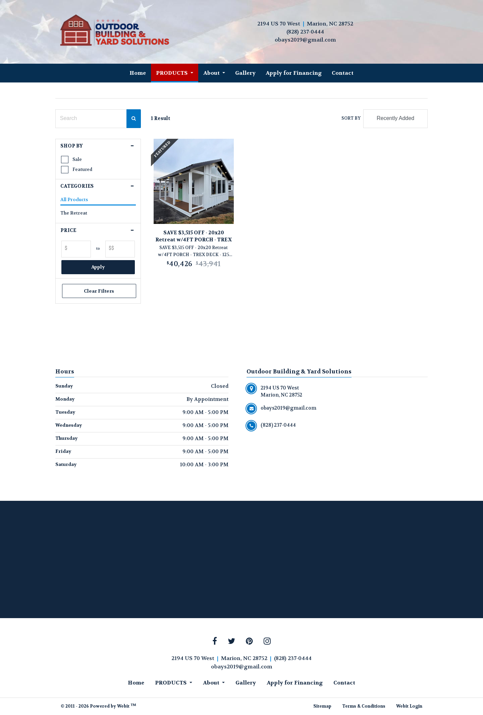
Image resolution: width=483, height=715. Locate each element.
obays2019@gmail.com (305, 39)
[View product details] (193, 181)
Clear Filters (98, 291)
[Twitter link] (231, 641)
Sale (77, 159)
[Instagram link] (267, 641)
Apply (98, 267)
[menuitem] (137, 73)
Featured (82, 169)
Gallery (245, 72)
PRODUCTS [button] (172, 72)
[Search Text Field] (91, 118)
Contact (343, 72)
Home (137, 72)
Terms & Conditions (363, 706)
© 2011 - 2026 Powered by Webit (98, 706)
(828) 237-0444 (305, 31)
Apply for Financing (294, 72)
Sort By (351, 118)
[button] (98, 146)
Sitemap (322, 706)
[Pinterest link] (249, 641)
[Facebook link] (214, 641)
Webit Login (409, 706)
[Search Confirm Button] (133, 118)
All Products (74, 199)
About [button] (212, 72)
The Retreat (73, 213)
